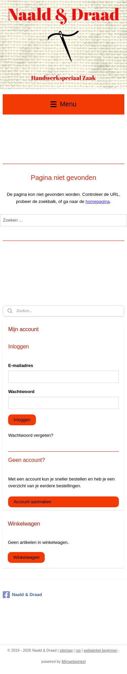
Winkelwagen (26, 557)
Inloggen (22, 419)
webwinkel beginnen (100, 650)
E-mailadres (20, 365)
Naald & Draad (22, 595)
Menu (63, 104)
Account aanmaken (32, 501)
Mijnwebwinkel (74, 661)
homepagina (98, 201)
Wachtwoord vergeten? (30, 435)
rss (78, 650)
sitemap (66, 650)
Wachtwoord (21, 391)
